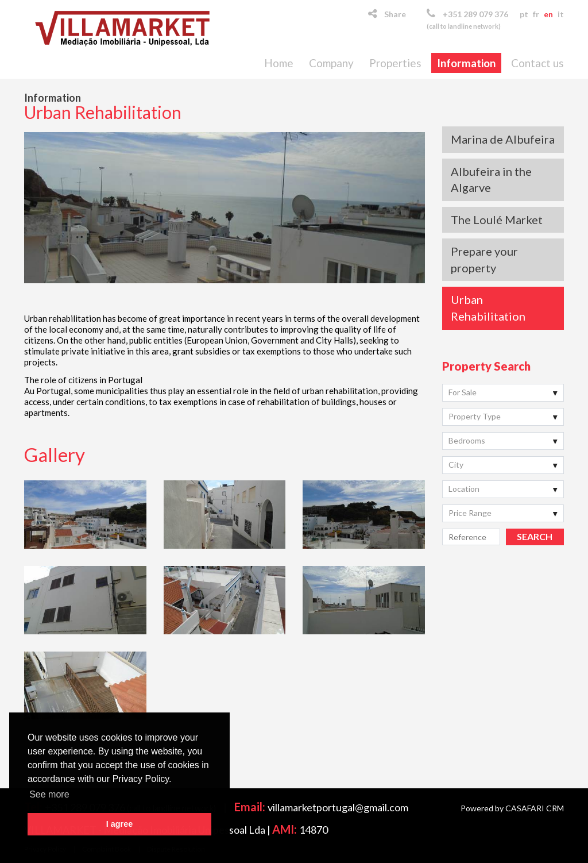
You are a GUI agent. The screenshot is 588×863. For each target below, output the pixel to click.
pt (524, 14)
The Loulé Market (497, 219)
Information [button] (466, 63)
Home (278, 63)
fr (536, 14)
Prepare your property (484, 259)
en (548, 14)
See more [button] (49, 794)
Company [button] (331, 63)
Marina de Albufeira (503, 139)
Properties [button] (395, 63)
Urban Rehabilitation (488, 307)
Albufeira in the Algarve (491, 179)
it (561, 14)
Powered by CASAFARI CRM (512, 808)
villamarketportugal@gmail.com (338, 807)
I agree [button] (119, 824)
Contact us (537, 63)
